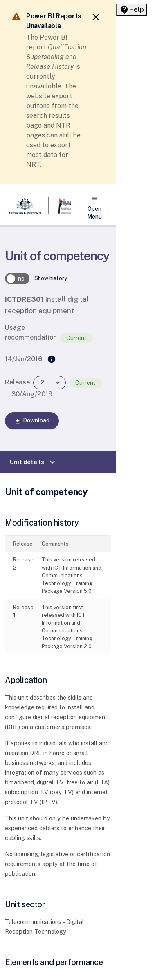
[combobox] (49, 382)
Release (17, 382)
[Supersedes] (51, 359)
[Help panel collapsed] (131, 10)
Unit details (33, 462)
